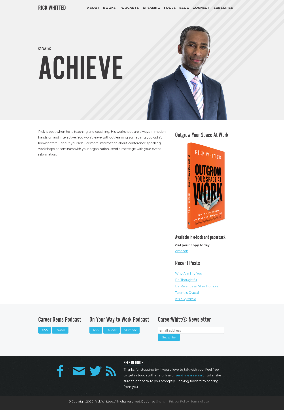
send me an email (189, 375)
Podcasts (129, 8)
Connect (201, 8)
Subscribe (223, 8)
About (93, 8)
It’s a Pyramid (185, 299)
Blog (184, 8)
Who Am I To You (188, 273)
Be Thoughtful (186, 280)
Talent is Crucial (187, 293)
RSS (45, 330)
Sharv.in (161, 401)
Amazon (181, 251)
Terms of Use (200, 401)
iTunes (60, 330)
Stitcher (130, 330)
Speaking (151, 8)
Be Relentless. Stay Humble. (197, 286)
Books (109, 8)
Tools (169, 8)
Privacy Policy (179, 401)
